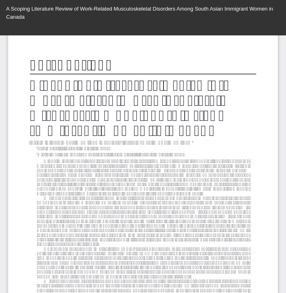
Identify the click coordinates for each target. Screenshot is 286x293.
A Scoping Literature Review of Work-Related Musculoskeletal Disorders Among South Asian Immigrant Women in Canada (139, 13)
